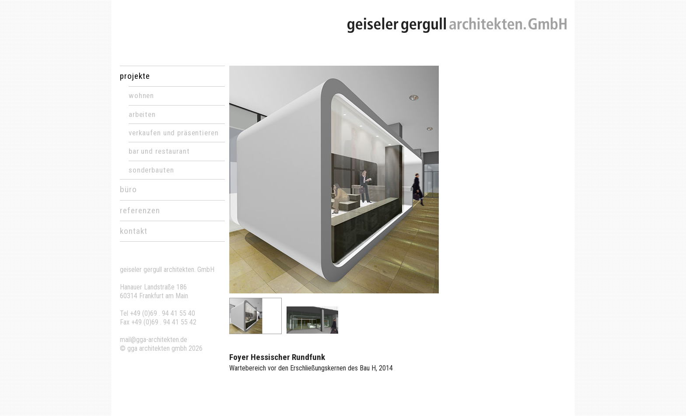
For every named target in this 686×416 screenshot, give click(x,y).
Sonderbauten (151, 170)
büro (128, 189)
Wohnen (141, 95)
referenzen (140, 210)
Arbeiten (142, 114)
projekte (135, 76)
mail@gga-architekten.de (153, 339)
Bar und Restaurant (159, 151)
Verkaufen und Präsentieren (173, 132)
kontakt (133, 231)
